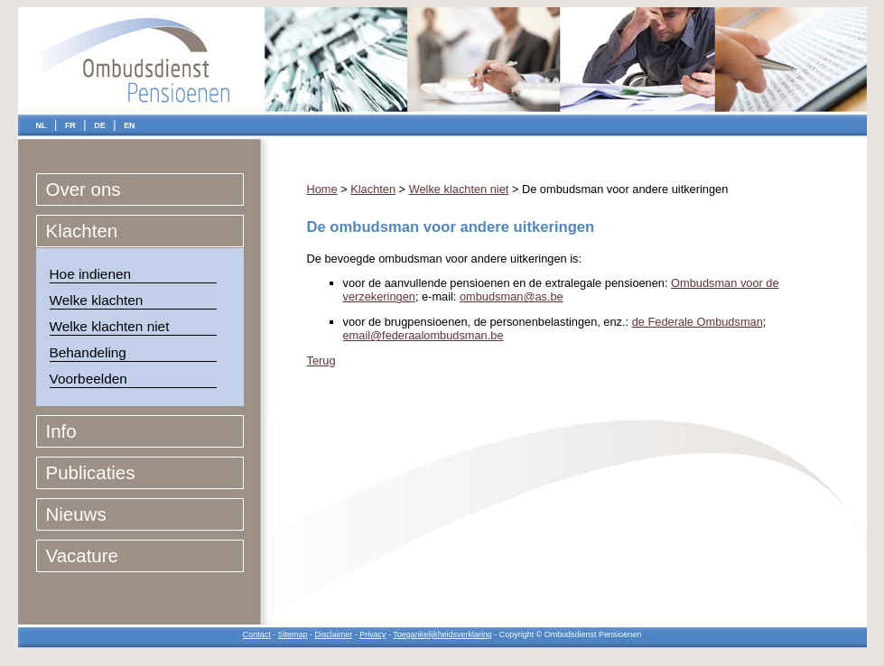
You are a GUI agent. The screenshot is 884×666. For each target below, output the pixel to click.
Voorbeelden (88, 378)
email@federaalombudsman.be (423, 335)
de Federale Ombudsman (697, 321)
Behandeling (88, 352)
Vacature (82, 555)
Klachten (82, 230)
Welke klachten (97, 300)
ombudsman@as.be (511, 296)
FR (70, 125)
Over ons (83, 189)
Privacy (372, 634)
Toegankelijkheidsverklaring (442, 634)
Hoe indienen (91, 274)
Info (61, 431)
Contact (257, 634)
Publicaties (90, 472)
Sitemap (293, 634)
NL (41, 125)
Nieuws (76, 514)
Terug (321, 360)
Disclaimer (333, 634)
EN (129, 125)
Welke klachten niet (110, 326)
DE (99, 125)
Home (322, 189)
